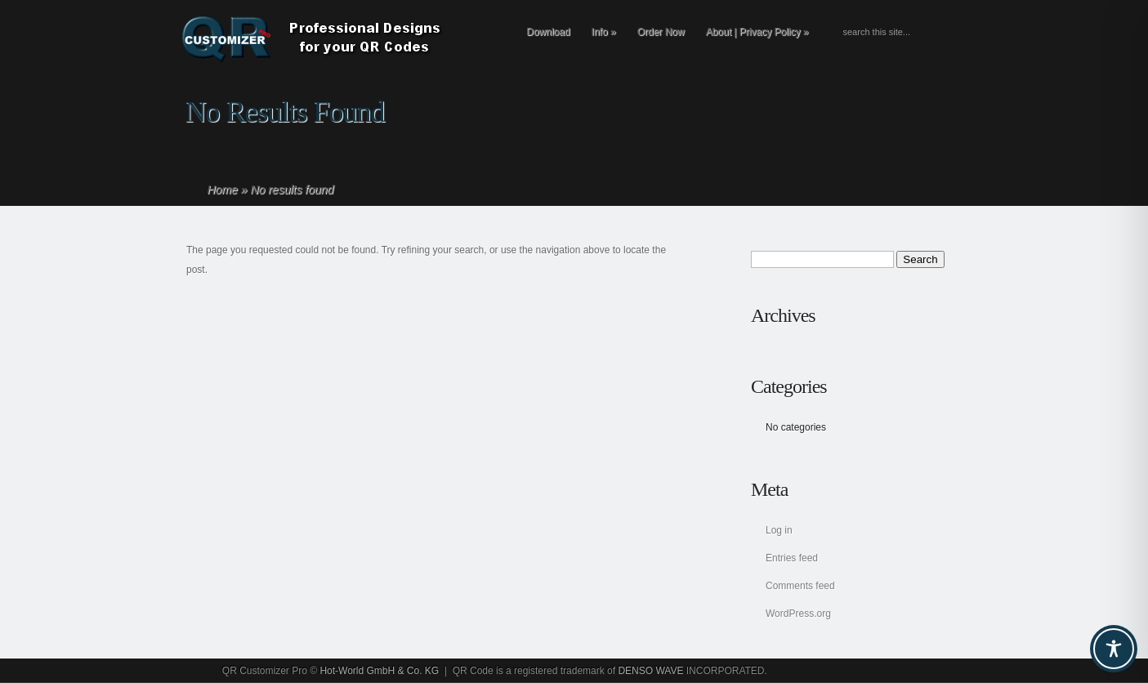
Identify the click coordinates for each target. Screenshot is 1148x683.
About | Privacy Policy (757, 32)
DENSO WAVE (650, 670)
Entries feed (792, 558)
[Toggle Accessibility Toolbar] (1114, 649)
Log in (779, 530)
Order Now (661, 32)
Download (548, 32)
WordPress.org (798, 613)
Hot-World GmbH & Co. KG (379, 670)
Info (604, 32)
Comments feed (800, 585)
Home (223, 189)
